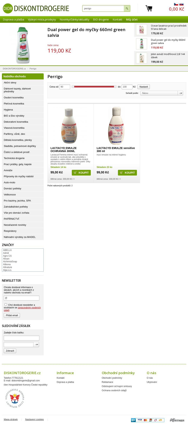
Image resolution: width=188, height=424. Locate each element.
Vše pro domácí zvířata (16, 212)
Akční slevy (10, 82)
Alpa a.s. (7, 270)
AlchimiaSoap (10, 261)
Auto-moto (9, 182)
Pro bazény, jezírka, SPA (17, 200)
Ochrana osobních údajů (114, 390)
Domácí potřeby (12, 188)
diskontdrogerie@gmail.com (26, 380)
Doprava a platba (13, 19)
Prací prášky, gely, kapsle (18, 164)
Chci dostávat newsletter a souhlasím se (22, 307)
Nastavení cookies (34, 419)
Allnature (7, 267)
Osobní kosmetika (14, 97)
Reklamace (107, 382)
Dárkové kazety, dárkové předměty (17, 90)
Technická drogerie (14, 158)
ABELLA (7, 250)
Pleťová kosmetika (14, 103)
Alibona (7, 264)
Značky (8, 245)
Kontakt (117, 19)
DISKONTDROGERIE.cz (14, 68)
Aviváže (8, 170)
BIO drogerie (101, 19)
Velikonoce (10, 194)
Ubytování (152, 382)
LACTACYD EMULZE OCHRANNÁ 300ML (64, 150)
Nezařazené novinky (15, 224)
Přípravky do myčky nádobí (19, 176)
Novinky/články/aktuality (74, 19)
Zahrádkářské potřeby (16, 206)
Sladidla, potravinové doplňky (20, 146)
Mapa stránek (11, 419)
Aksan (6, 258)
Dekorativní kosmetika (16, 121)
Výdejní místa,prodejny (42, 19)
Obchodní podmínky (112, 378)
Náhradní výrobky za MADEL (20, 237)
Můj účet (132, 19)
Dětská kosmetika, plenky (18, 140)
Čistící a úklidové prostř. (17, 152)
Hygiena (8, 109)
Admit (6, 253)
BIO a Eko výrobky (14, 115)
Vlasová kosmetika (14, 127)
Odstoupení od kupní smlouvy (117, 386)
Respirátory (10, 231)
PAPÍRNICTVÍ (11, 218)
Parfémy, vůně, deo (14, 133)
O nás (150, 378)
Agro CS (7, 256)
